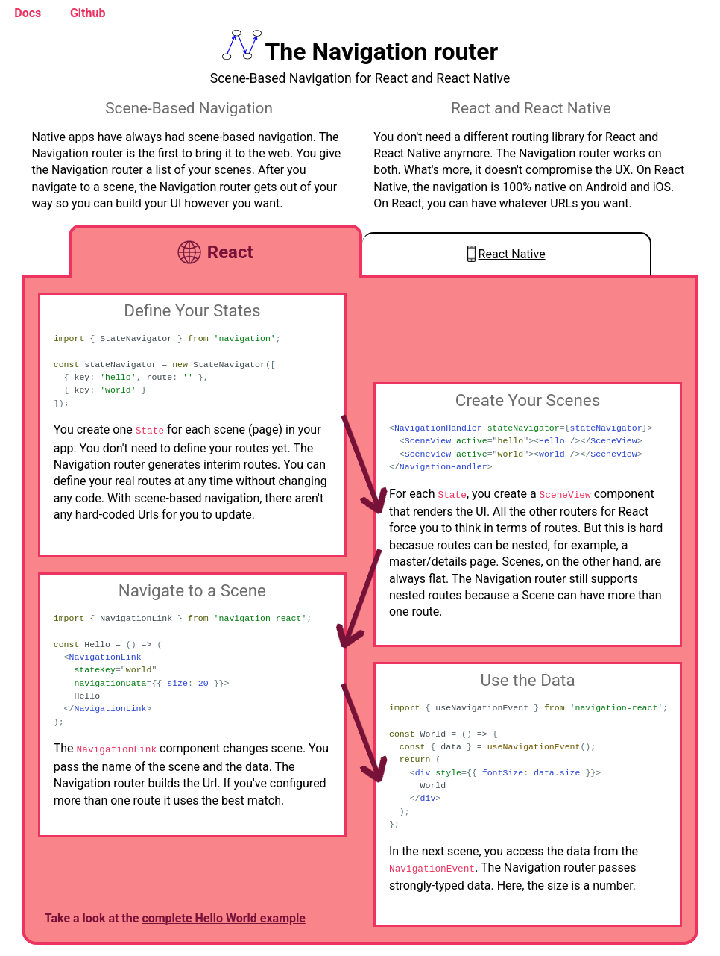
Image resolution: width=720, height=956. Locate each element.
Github (87, 13)
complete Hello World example (224, 918)
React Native (512, 254)
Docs (27, 13)
